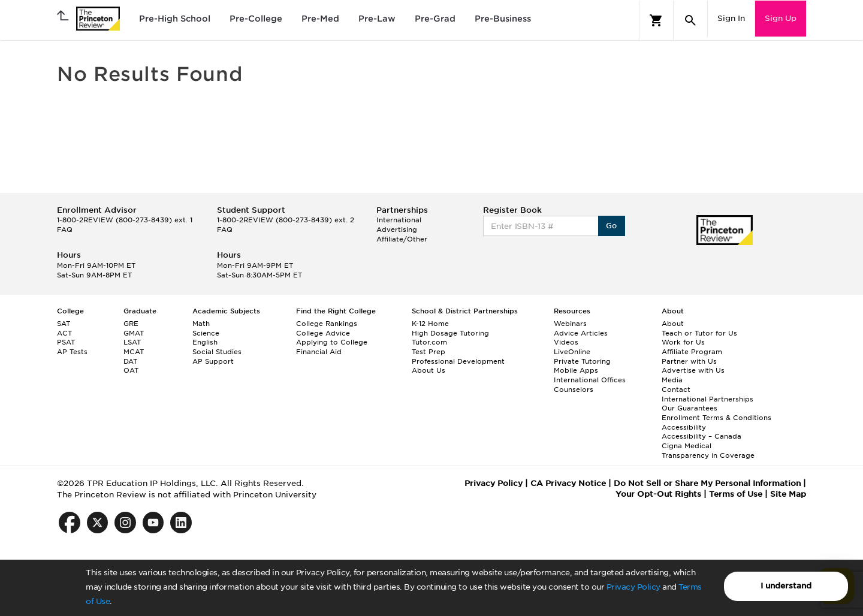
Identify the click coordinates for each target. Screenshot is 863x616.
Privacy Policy (633, 586)
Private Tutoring (582, 361)
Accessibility (684, 427)
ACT (64, 333)
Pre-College (256, 18)
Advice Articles (581, 333)
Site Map (788, 494)
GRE (130, 323)
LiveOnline (572, 352)
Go (611, 225)
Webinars (570, 323)
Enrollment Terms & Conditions (716, 417)
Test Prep (428, 352)
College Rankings (326, 323)
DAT (130, 361)
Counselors (573, 389)
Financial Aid (319, 352)
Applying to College (331, 342)
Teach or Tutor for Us (699, 333)
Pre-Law (377, 18)
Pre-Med (320, 18)
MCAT (133, 352)
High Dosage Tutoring (450, 333)
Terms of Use (735, 494)
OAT (130, 370)
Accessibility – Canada (701, 436)
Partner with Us (689, 361)
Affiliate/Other (401, 239)
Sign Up (780, 18)
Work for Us (683, 342)
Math (201, 323)
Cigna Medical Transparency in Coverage (708, 451)
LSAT (132, 342)
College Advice (323, 333)
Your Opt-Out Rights (658, 494)
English (205, 342)
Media (672, 380)
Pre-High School (174, 18)
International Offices (590, 380)
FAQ (65, 229)
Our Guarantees (689, 408)
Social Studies (217, 352)
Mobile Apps (576, 370)
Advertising (396, 229)
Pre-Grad (435, 18)
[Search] (690, 20)
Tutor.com (429, 342)
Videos (566, 342)
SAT (63, 323)
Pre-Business (503, 18)
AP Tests (72, 352)
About (673, 323)
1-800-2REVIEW (124, 220)
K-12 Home (430, 323)
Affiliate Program (692, 352)
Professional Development (458, 361)
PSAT (66, 342)
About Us (428, 370)
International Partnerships (707, 399)
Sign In (731, 18)
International (398, 220)
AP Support (213, 361)
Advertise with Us (693, 370)
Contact (676, 389)
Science (205, 333)
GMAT (133, 333)
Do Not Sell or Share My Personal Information (707, 483)
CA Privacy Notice (568, 483)
